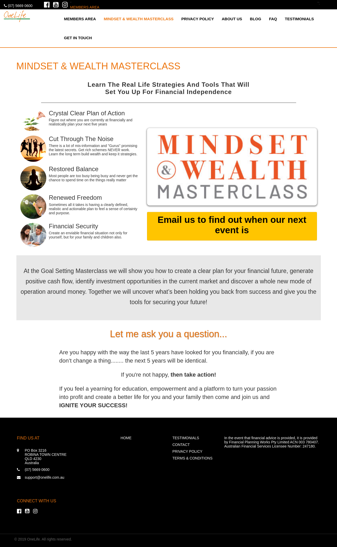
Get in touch (78, 38)
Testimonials (299, 19)
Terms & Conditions (192, 458)
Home (125, 438)
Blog (255, 19)
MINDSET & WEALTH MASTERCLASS (139, 19)
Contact (181, 445)
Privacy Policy (197, 19)
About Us (232, 19)
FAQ (273, 19)
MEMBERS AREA (84, 7)
